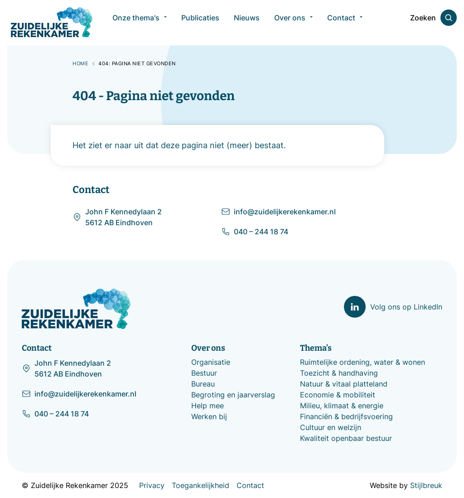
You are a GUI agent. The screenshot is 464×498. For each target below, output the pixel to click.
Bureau (203, 383)
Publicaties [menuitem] (200, 22)
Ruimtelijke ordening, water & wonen (362, 362)
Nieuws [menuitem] (247, 22)
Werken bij (209, 416)
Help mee (207, 405)
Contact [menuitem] (341, 22)
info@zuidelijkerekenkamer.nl (278, 212)
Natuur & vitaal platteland (343, 383)
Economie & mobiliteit (337, 394)
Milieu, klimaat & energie (341, 405)
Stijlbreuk (426, 485)
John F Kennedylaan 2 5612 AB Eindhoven (117, 217)
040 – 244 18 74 (254, 232)
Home (80, 63)
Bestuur (204, 372)
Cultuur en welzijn (330, 427)
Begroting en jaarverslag (233, 394)
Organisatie (210, 362)
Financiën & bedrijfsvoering (346, 416)
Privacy (151, 485)
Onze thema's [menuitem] (136, 22)
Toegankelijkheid (200, 485)
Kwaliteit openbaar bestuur (346, 438)
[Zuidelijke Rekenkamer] (51, 22)
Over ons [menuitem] (289, 22)
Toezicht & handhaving (339, 372)
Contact (250, 485)
